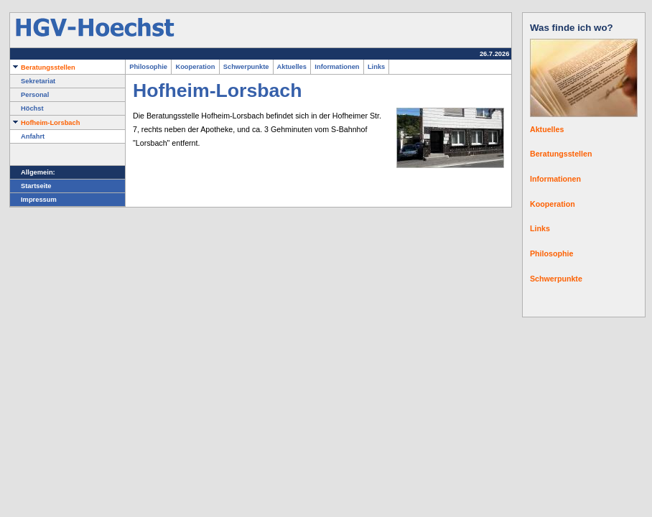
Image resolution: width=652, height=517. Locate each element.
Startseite (31, 186)
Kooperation (195, 66)
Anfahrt (27, 136)
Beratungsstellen (42, 67)
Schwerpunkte (246, 66)
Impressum (33, 199)
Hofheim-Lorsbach (45, 122)
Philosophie (148, 66)
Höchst (27, 108)
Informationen (337, 66)
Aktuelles (292, 66)
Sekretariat (32, 81)
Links (376, 66)
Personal (29, 94)
